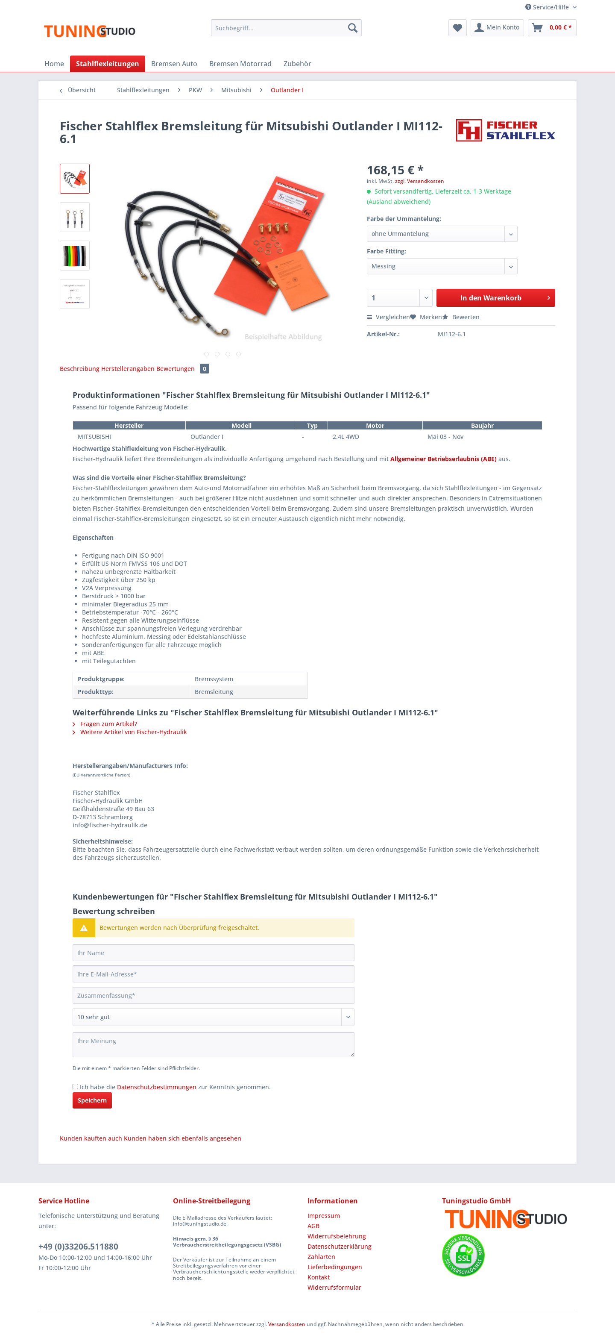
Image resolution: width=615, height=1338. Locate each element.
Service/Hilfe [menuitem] (548, 7)
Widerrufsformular (334, 1287)
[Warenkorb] (552, 27)
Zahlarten (321, 1257)
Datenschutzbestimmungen (156, 1087)
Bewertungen (182, 369)
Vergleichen (388, 317)
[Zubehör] (297, 64)
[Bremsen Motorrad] (240, 64)
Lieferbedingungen (335, 1267)
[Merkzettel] (457, 27)
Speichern (92, 1100)
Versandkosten (286, 1324)
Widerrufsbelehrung (337, 1236)
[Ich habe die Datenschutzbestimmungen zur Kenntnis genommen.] (75, 1086)
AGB (313, 1226)
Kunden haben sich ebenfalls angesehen (182, 1138)
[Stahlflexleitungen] (107, 64)
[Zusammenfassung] (213, 995)
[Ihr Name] (213, 952)
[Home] (54, 64)
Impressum (324, 1216)
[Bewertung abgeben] (213, 1017)
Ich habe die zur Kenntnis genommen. (175, 1087)
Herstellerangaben (128, 369)
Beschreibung (80, 369)
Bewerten (461, 317)
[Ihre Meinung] (213, 1044)
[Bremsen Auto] (174, 64)
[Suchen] (353, 27)
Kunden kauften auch (91, 1138)
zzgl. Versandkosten (419, 181)
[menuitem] (286, 31)
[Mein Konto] (497, 27)
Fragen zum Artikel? (105, 724)
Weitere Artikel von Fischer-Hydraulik (130, 732)
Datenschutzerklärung (340, 1246)
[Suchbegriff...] (286, 27)
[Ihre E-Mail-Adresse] (213, 973)
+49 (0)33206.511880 (78, 1246)
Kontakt (319, 1277)
